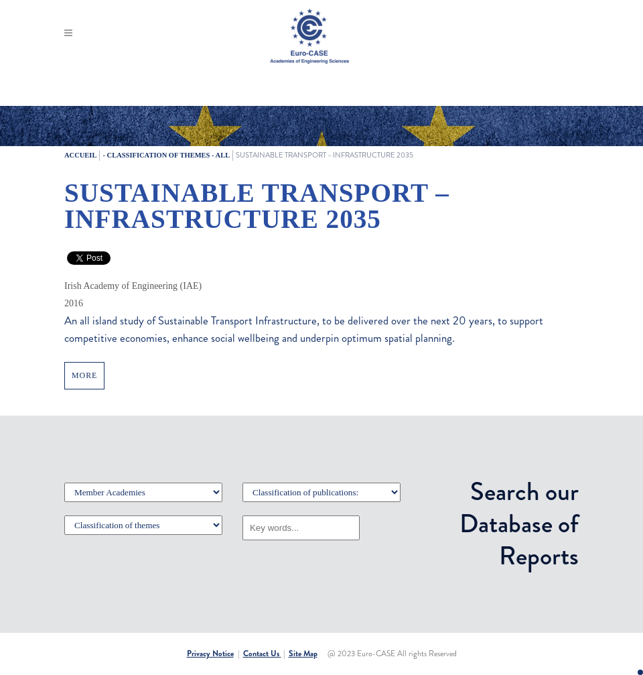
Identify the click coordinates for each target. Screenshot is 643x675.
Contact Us (262, 654)
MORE (84, 375)
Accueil (80, 155)
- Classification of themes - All (166, 155)
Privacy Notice (210, 654)
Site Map (303, 654)
